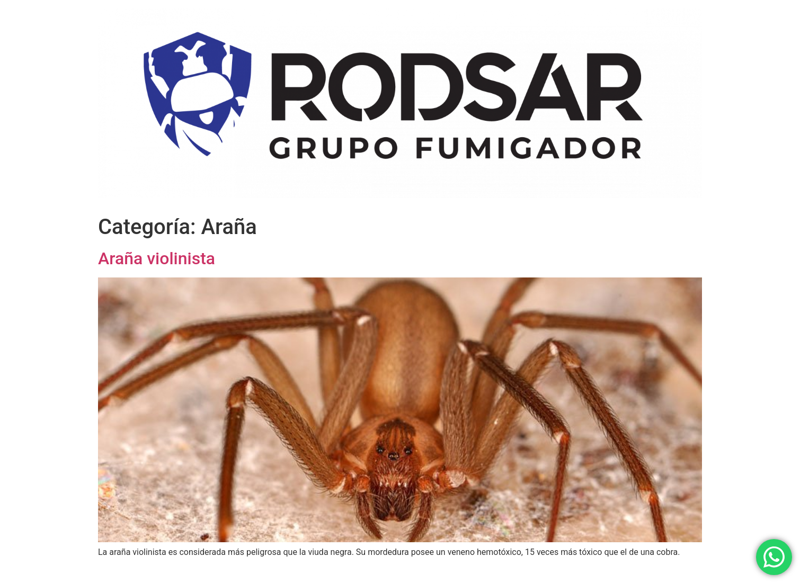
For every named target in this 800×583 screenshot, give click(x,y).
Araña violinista (156, 258)
